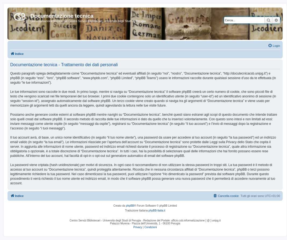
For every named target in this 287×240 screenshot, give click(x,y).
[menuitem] (274, 46)
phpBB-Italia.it (157, 210)
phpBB (130, 205)
